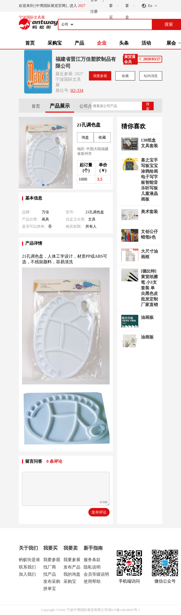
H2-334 (76, 90)
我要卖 (70, 548)
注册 (94, 12)
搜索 (147, 106)
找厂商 (49, 567)
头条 (124, 43)
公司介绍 (87, 106)
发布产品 (71, 567)
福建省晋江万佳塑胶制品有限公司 (85, 62)
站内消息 (151, 76)
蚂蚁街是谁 (29, 559)
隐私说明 (92, 567)
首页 (30, 43)
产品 (79, 43)
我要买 (50, 548)
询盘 (85, 137)
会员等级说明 (96, 574)
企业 (101, 43)
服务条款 (92, 559)
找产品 (49, 574)
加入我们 (27, 574)
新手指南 (93, 548)
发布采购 (51, 581)
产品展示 (60, 106)
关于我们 (28, 548)
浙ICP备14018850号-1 (124, 610)
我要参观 (100, 76)
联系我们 (27, 567)
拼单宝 (49, 588)
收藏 (125, 76)
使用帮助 (92, 581)
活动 (146, 43)
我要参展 (71, 559)
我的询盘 (71, 574)
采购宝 (55, 43)
